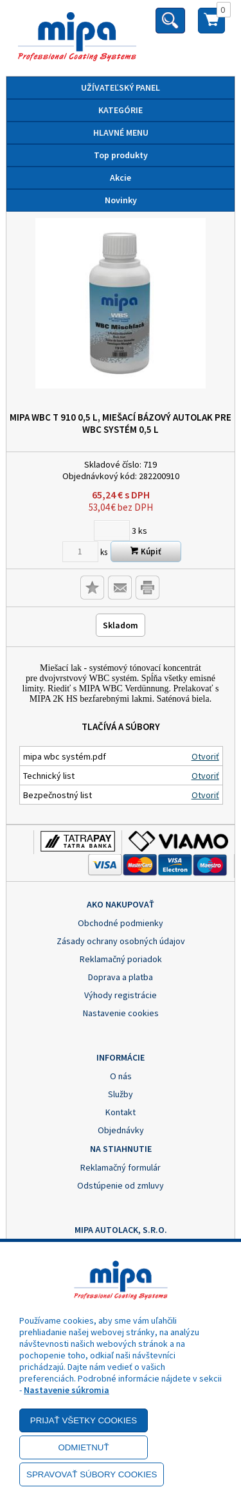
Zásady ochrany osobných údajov (121, 941)
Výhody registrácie (120, 995)
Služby (120, 1094)
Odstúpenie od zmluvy (120, 1185)
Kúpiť (145, 551)
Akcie (120, 177)
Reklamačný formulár (120, 1167)
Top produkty (121, 155)
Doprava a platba (120, 977)
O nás (121, 1076)
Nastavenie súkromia (66, 1390)
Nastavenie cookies (121, 1013)
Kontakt (120, 1112)
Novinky (121, 200)
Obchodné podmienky (120, 923)
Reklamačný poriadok (121, 959)
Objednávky (121, 1130)
